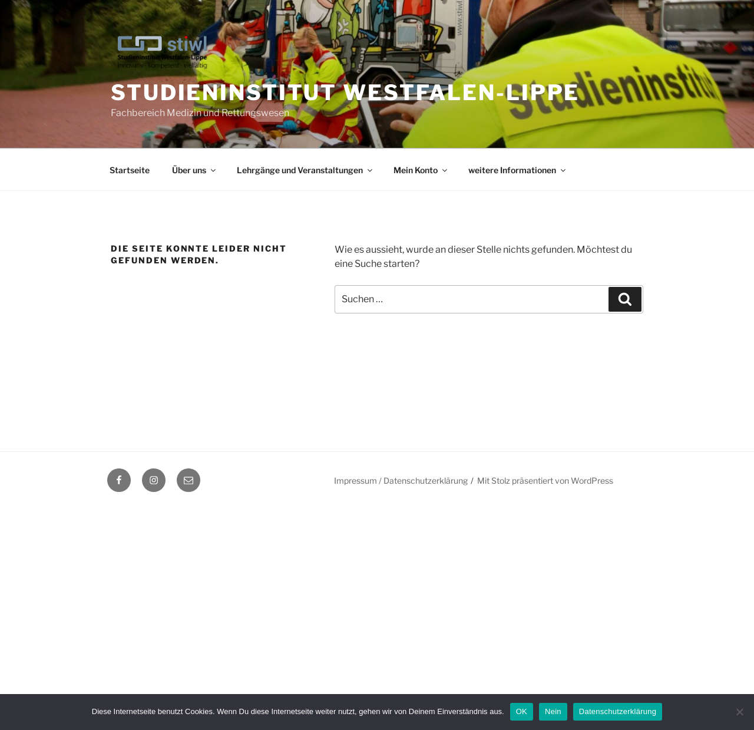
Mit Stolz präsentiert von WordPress (545, 480)
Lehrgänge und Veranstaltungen (305, 170)
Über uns (194, 170)
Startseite (130, 170)
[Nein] (739, 712)
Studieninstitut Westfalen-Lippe (345, 92)
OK (521, 711)
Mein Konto (421, 170)
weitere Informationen (517, 170)
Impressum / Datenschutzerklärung (401, 480)
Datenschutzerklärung (617, 711)
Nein (553, 711)
